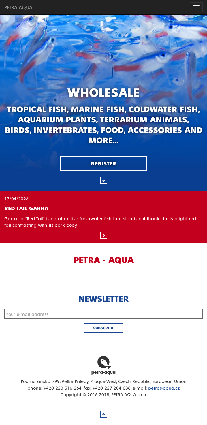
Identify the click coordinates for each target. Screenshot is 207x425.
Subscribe (103, 327)
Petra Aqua (103, 365)
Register (103, 163)
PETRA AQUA (18, 7)
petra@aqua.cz (164, 387)
